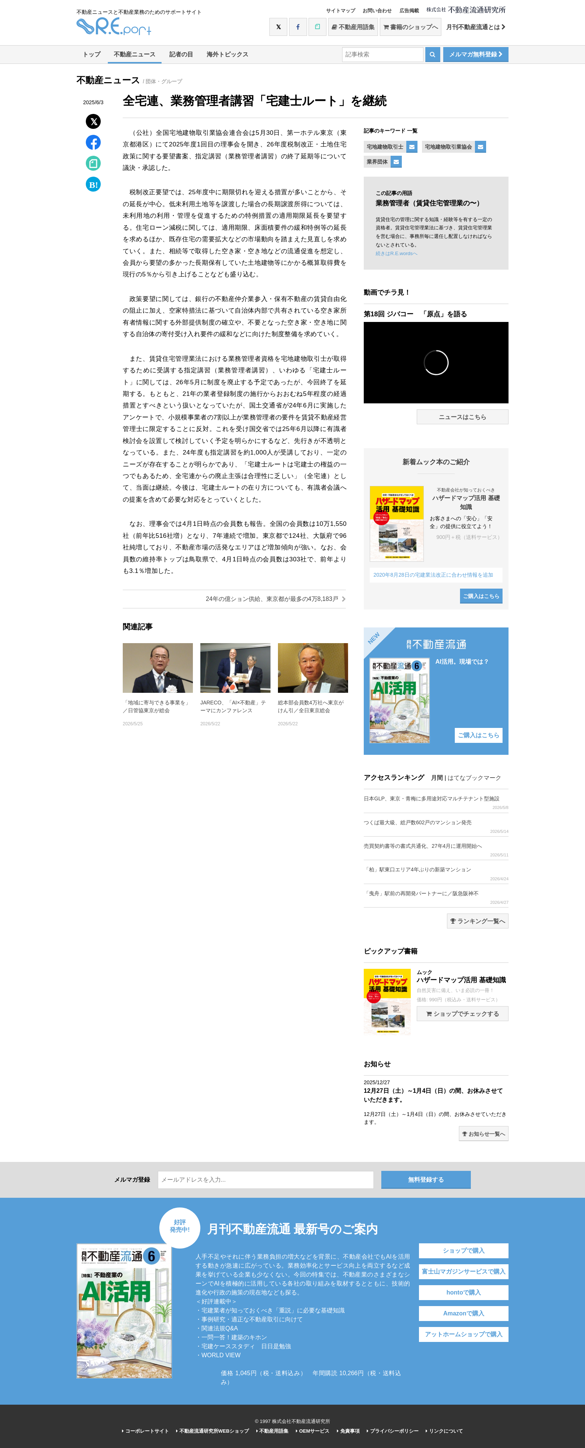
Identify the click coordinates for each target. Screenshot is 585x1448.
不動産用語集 (353, 27)
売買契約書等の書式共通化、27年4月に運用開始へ (436, 850)
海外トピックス (227, 54)
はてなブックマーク (474, 778)
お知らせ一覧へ (483, 1134)
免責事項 (348, 1431)
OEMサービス (312, 1431)
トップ (91, 54)
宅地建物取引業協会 (448, 147)
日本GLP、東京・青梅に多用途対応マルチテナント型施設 (436, 803)
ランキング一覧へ (477, 921)
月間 (437, 778)
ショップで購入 (464, 1250)
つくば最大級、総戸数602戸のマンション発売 (436, 826)
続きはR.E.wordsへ (396, 253)
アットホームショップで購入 (464, 1334)
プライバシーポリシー (393, 1431)
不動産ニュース (135, 54)
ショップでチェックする (462, 1014)
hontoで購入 (464, 1292)
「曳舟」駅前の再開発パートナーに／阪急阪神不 (436, 897)
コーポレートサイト (145, 1431)
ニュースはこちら (463, 417)
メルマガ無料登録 (476, 54)
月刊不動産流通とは (476, 27)
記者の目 (181, 54)
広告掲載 (409, 10)
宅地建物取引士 (385, 147)
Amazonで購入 (463, 1313)
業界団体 (377, 162)
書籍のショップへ (410, 27)
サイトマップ (340, 10)
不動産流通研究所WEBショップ (212, 1431)
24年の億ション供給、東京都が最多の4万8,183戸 (276, 599)
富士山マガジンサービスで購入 (464, 1271)
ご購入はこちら (481, 596)
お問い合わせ (377, 10)
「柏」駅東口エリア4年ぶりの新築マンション (436, 873)
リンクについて (444, 1431)
